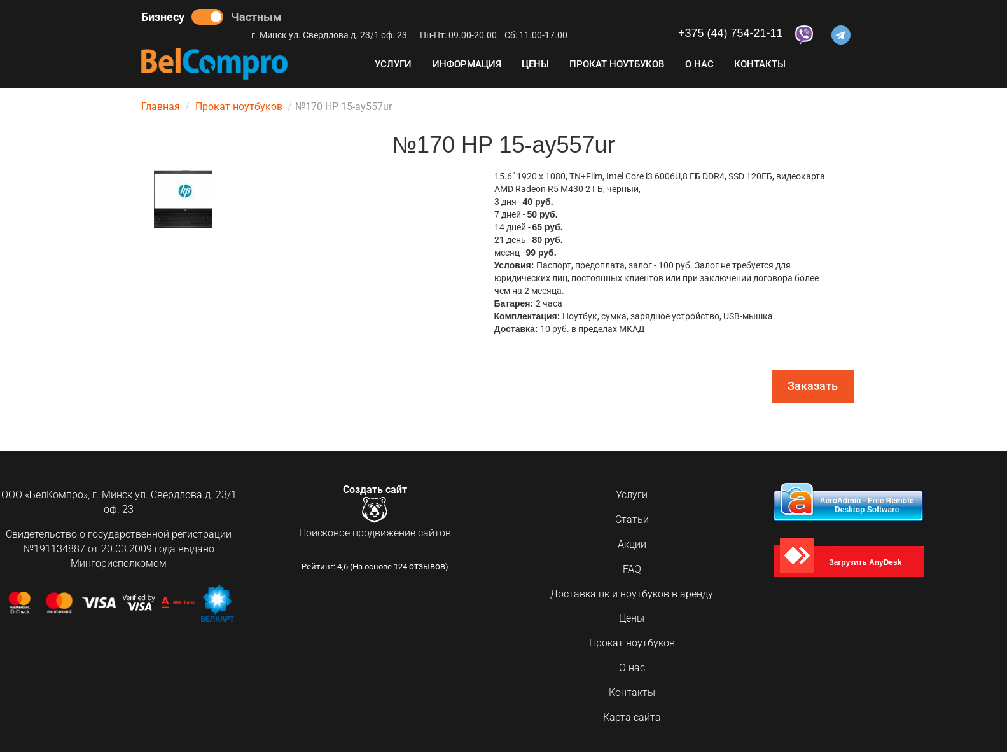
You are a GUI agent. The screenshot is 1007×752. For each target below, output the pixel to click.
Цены (535, 64)
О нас (699, 64)
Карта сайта (632, 717)
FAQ (632, 569)
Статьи (632, 519)
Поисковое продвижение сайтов (375, 535)
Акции (632, 544)
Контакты (760, 64)
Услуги (393, 64)
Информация (467, 64)
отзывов (427, 571)
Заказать (813, 386)
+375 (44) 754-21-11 (730, 33)
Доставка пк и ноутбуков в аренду (631, 594)
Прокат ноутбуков (616, 64)
